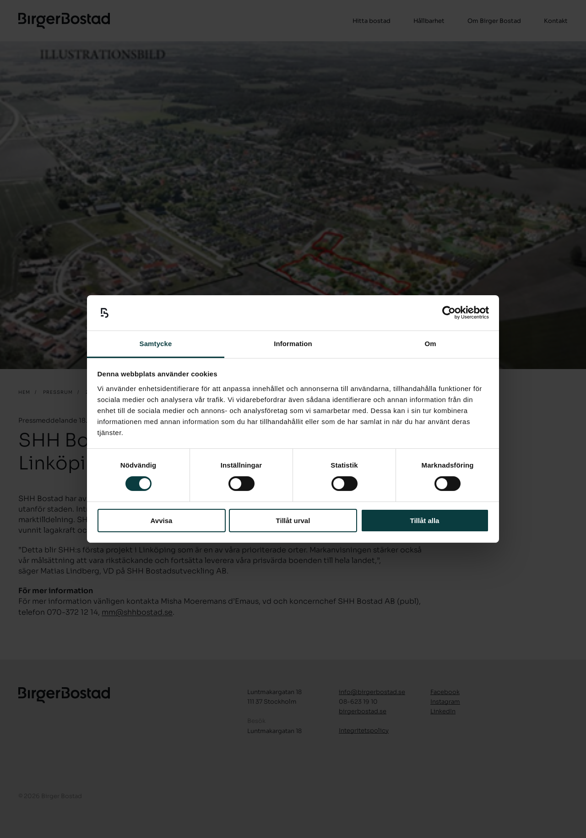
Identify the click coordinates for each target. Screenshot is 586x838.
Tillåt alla (425, 520)
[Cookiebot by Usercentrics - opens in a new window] (449, 313)
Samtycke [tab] (156, 343)
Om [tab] (430, 343)
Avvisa (162, 520)
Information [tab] (293, 343)
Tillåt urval (293, 520)
